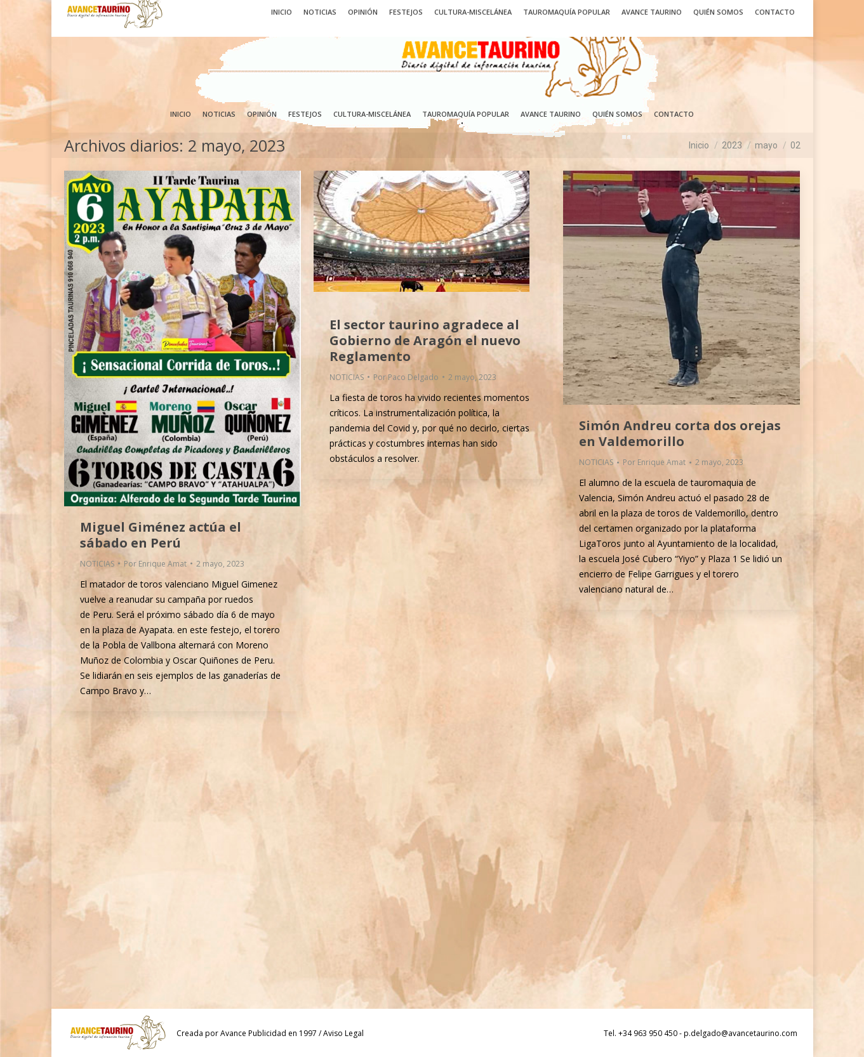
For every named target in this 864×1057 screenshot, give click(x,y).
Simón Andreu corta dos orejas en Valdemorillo (680, 433)
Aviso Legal (343, 1033)
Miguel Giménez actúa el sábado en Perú (160, 534)
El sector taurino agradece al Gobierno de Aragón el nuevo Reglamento (425, 340)
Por (155, 563)
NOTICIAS (97, 563)
